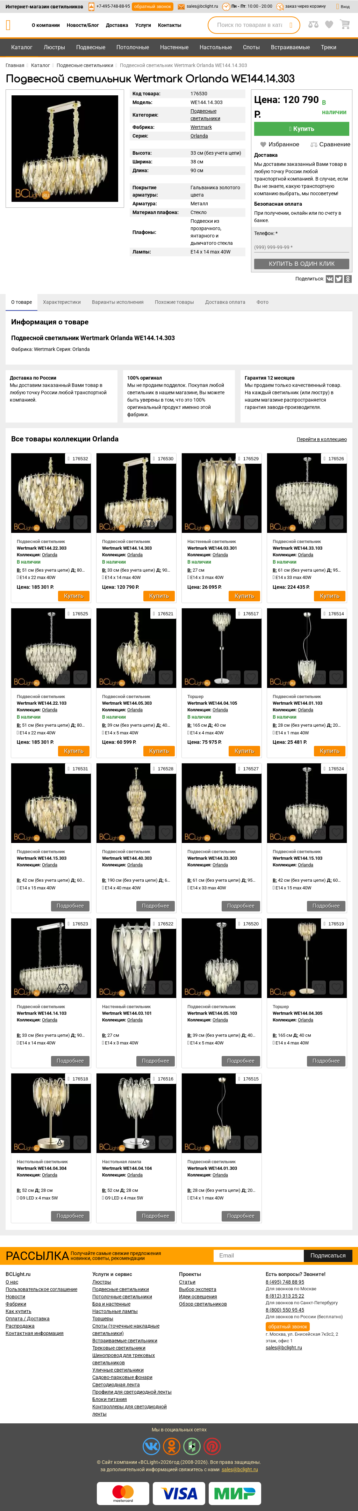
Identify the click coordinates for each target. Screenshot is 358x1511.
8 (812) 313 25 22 (285, 1296)
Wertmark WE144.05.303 (127, 705)
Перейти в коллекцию (322, 442)
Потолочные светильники (122, 1296)
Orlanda (199, 136)
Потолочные (132, 47)
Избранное (279, 144)
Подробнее (70, 908)
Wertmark (201, 127)
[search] (291, 25)
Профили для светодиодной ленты (132, 1392)
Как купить (18, 1311)
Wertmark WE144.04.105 (212, 705)
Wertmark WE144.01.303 (212, 1170)
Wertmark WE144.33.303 (212, 860)
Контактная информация (35, 1333)
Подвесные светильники (120, 1289)
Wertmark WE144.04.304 (41, 1170)
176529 (248, 461)
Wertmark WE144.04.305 (297, 1015)
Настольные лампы (115, 1311)
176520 (248, 926)
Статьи (187, 1282)
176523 (78, 926)
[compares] (63, 525)
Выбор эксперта (197, 1289)
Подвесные (90, 47)
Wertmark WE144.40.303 (127, 860)
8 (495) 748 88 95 (285, 1282)
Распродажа (20, 1326)
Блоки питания (109, 1399)
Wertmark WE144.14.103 (41, 1015)
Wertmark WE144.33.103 (297, 550)
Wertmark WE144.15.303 (41, 860)
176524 (334, 771)
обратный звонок (152, 6)
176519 (334, 926)
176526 (334, 461)
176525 (78, 616)
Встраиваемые (290, 47)
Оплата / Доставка (28, 1318)
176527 (248, 771)
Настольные (216, 47)
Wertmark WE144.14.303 (127, 550)
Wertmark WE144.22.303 (41, 550)
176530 (163, 461)
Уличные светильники (118, 1370)
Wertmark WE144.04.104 (127, 1170)
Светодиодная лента (116, 1384)
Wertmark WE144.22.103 (41, 705)
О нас (12, 1282)
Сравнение (330, 144)
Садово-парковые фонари (122, 1377)
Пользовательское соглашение (41, 1289)
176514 (334, 616)
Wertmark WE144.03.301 (212, 550)
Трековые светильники (118, 1348)
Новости (15, 1296)
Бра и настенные (111, 1304)
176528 (163, 771)
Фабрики (16, 1304)
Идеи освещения (198, 1296)
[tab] (21, 302)
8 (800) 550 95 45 (285, 1310)
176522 (163, 926)
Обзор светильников (203, 1304)
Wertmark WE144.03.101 (127, 1015)
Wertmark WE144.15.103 (297, 860)
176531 (78, 771)
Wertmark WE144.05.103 (212, 1015)
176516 (163, 1081)
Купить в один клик (302, 264)
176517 (248, 616)
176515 (248, 1081)
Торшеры (102, 1318)
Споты (251, 47)
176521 (163, 616)
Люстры (54, 47)
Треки (328, 47)
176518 (78, 1081)
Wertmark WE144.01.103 (297, 705)
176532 (78, 461)
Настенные (174, 47)
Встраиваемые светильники (124, 1340)
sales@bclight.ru (202, 6)
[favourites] (80, 525)
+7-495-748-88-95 (113, 6)
